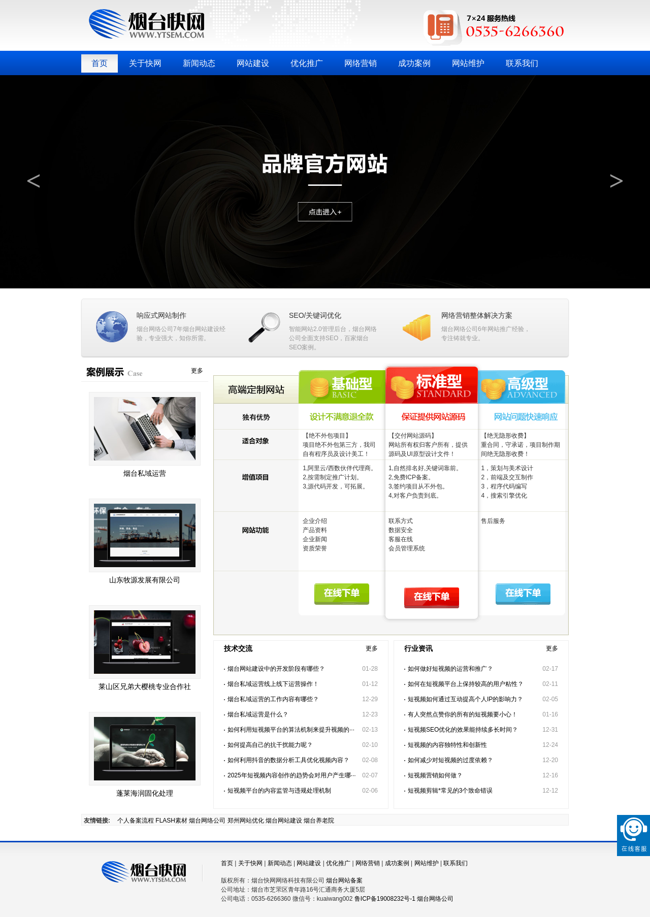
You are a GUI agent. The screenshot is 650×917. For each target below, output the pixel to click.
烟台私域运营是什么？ (258, 714)
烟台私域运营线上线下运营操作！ (273, 683)
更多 (197, 370)
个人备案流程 (135, 820)
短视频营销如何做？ (435, 775)
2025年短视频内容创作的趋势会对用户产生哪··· (292, 775)
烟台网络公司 (155, 329)
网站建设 (253, 63)
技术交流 (238, 648)
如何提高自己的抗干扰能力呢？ (270, 744)
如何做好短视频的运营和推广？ (450, 668)
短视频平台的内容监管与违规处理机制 (279, 790)
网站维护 (468, 63)
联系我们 (522, 63)
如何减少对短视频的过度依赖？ (450, 760)
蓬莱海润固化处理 (144, 793)
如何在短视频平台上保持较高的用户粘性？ (466, 683)
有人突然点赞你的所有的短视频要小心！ (462, 714)
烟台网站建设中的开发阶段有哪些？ (276, 668)
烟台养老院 (319, 820)
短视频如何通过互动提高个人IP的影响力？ (465, 699)
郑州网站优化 (246, 820)
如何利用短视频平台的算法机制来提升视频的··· (291, 729)
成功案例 (414, 63)
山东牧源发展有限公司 (144, 580)
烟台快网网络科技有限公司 (146, 24)
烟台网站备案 (344, 880)
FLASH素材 (171, 820)
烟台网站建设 (201, 329)
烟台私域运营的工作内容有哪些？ (273, 699)
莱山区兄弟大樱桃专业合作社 (145, 686)
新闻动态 (199, 63)
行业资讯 (418, 648)
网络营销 (360, 63)
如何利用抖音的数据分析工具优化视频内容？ (288, 760)
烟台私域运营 (144, 473)
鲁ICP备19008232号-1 (384, 898)
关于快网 (145, 63)
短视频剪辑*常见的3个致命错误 (450, 790)
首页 (99, 63)
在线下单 (340, 599)
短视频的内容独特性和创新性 (447, 744)
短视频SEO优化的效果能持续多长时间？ (463, 729)
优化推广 (306, 63)
